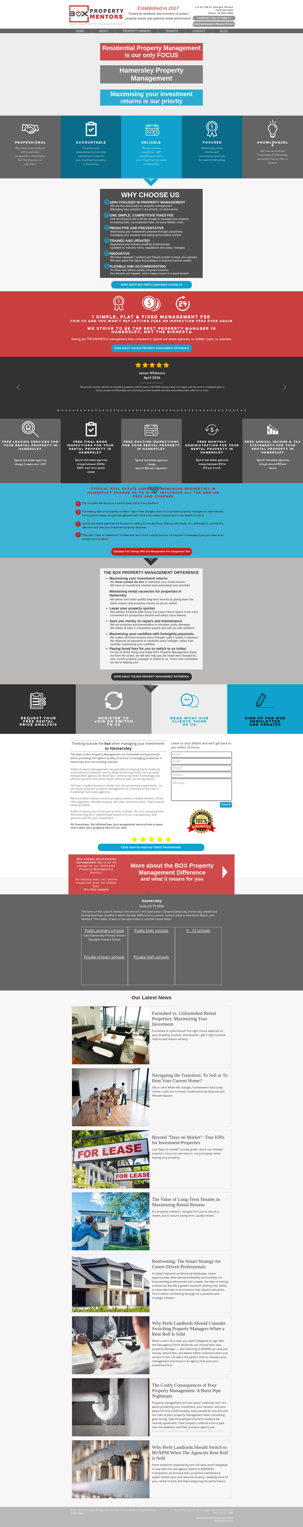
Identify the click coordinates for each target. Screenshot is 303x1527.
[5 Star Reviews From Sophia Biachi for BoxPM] (185, 410)
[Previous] (18, 388)
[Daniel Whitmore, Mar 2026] (62, 410)
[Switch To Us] (155, 892)
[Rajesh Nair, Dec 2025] (84, 410)
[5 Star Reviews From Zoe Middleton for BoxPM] (196, 410)
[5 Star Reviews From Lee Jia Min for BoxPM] (166, 410)
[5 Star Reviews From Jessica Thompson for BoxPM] (170, 410)
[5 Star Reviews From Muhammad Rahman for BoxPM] (144, 410)
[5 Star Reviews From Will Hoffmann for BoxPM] (163, 410)
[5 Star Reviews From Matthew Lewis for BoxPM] (110, 410)
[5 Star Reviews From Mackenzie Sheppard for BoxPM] (125, 410)
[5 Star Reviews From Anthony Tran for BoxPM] (114, 410)
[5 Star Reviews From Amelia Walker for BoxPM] (148, 410)
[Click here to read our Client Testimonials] (151, 847)
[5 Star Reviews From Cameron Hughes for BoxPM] (211, 410)
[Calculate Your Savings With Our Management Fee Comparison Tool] (151, 551)
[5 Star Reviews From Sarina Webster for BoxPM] (159, 410)
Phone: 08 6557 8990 (220, 13)
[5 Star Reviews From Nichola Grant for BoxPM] (151, 410)
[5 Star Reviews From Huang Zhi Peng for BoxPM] (177, 410)
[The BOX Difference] (148, 892)
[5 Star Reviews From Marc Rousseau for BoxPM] (215, 410)
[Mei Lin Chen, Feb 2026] (69, 410)
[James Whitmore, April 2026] (58, 410)
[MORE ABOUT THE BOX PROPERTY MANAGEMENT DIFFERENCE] (151, 348)
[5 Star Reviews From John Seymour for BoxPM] (136, 410)
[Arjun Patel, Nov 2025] (95, 410)
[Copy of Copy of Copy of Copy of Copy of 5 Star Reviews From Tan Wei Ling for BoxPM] (245, 410)
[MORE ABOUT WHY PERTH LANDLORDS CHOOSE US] (151, 285)
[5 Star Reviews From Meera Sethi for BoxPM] (181, 410)
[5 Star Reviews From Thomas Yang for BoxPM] (122, 410)
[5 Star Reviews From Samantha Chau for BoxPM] (207, 410)
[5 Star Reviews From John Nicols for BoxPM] (230, 410)
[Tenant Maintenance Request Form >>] (214, 24)
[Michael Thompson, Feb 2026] (73, 410)
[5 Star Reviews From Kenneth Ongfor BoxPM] (200, 410)
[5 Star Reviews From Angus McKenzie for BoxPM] (192, 410)
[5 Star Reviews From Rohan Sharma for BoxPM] (218, 410)
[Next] (284, 388)
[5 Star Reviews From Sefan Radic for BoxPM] (233, 410)
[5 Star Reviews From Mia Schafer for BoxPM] (222, 410)
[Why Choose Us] (152, 892)
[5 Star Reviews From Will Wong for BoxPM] (140, 410)
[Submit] (226, 804)
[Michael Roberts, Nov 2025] (92, 410)
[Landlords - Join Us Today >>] (214, 18)
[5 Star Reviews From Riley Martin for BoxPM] (226, 410)
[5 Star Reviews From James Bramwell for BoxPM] (129, 410)
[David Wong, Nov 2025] (99, 410)
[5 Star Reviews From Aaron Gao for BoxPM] (107, 410)
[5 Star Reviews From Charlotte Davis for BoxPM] (174, 410)
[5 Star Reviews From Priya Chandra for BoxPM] (118, 410)
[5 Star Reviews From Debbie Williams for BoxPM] (237, 410)
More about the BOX (158, 865)
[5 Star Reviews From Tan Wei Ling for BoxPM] (155, 410)
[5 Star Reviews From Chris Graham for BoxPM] (204, 410)
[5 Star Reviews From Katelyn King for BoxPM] (133, 410)
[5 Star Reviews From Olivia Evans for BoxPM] (241, 410)
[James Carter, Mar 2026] (66, 410)
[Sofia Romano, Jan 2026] (81, 410)
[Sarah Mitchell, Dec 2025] (88, 410)
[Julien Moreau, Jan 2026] (77, 410)
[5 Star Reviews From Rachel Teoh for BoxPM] (189, 410)
